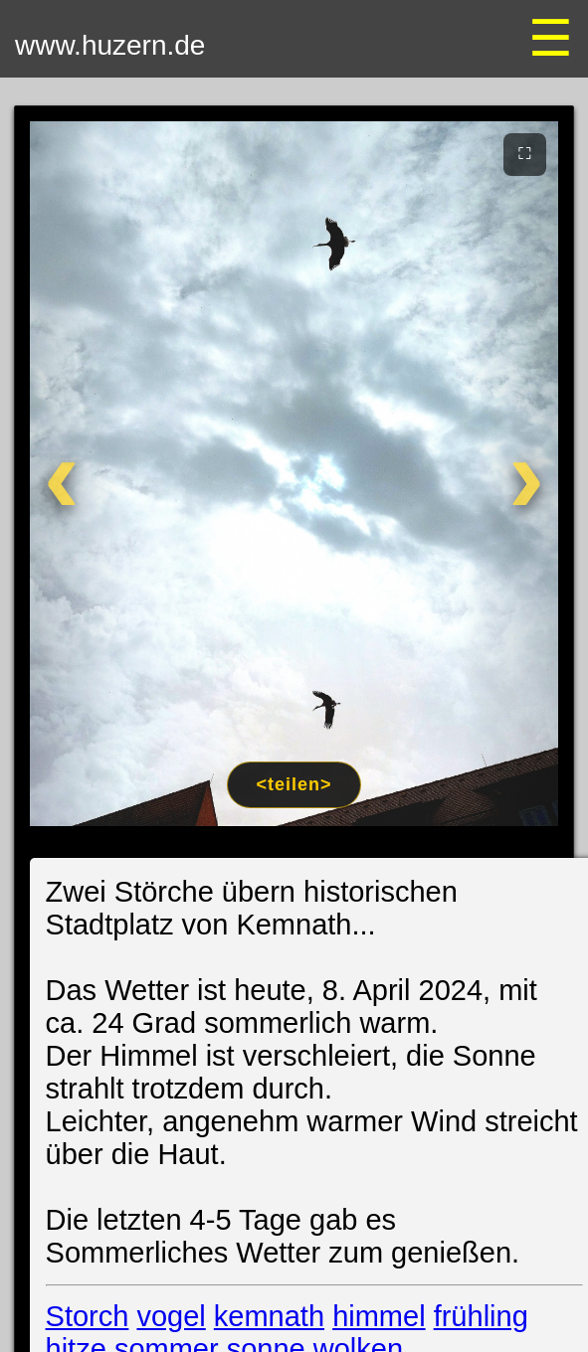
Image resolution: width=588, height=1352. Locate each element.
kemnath (269, 1316)
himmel (378, 1316)
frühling (481, 1316)
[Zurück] (77, 473)
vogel (170, 1316)
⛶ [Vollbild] (524, 153)
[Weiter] (511, 473)
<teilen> (293, 784)
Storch (87, 1316)
